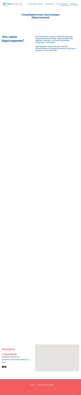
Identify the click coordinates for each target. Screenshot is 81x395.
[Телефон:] (3, 367)
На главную (32, 384)
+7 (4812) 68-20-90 (9, 354)
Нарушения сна (65, 5)
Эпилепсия (73, 4)
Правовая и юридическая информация (45, 384)
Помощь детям (49, 4)
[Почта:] (5, 367)
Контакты (75, 5)
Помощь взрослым (62, 4)
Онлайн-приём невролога (35, 4)
